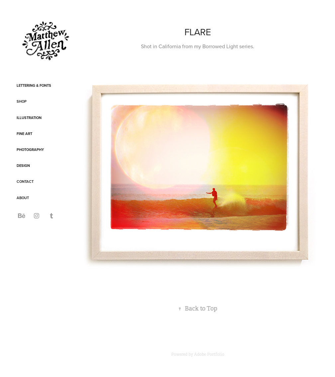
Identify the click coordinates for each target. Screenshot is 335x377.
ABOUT (23, 197)
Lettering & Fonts (34, 85)
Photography (30, 149)
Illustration (29, 117)
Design (23, 165)
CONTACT (25, 181)
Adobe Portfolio (209, 354)
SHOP (22, 101)
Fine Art (24, 133)
